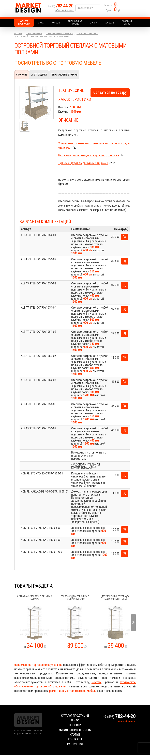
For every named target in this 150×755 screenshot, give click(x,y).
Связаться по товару (110, 92)
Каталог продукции (24, 22)
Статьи (93, 22)
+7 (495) (60, 7)
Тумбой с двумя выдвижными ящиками (83, 163)
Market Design (29, 8)
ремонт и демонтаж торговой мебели (72, 691)
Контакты (109, 22)
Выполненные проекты (75, 22)
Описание (21, 74)
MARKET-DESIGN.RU (34, 731)
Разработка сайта (22, 734)
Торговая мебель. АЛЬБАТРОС (59, 33)
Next (133, 622)
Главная (18, 33)
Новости (56, 22)
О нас (41, 22)
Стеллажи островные (87, 33)
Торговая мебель (34, 33)
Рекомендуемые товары (64, 74)
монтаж (96, 682)
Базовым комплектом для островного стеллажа (88, 155)
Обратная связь (127, 22)
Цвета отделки (39, 74)
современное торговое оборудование (38, 665)
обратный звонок (65, 10)
